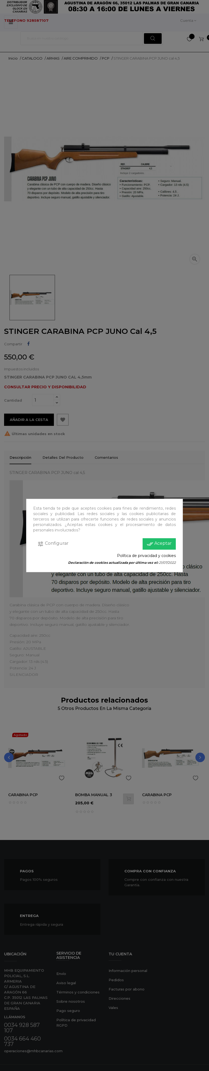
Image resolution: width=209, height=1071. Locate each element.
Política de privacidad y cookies (146, 555)
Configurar (53, 544)
